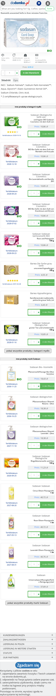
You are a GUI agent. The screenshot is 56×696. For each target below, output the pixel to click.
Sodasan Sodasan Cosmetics (41, 145)
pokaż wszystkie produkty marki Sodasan (27, 602)
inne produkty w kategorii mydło (28, 106)
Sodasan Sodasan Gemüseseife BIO (41, 234)
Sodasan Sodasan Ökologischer (41, 324)
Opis (15, 80)
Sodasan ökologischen (41, 396)
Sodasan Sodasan (41, 486)
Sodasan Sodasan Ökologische (41, 457)
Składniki (6, 80)
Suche (49, 8)
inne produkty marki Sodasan (28, 359)
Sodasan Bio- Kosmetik (41, 367)
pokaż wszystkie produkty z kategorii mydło (27, 350)
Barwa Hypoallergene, (41, 293)
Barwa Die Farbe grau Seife (41, 264)
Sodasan (41, 575)
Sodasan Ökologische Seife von (41, 116)
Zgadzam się (28, 665)
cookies (26, 670)
